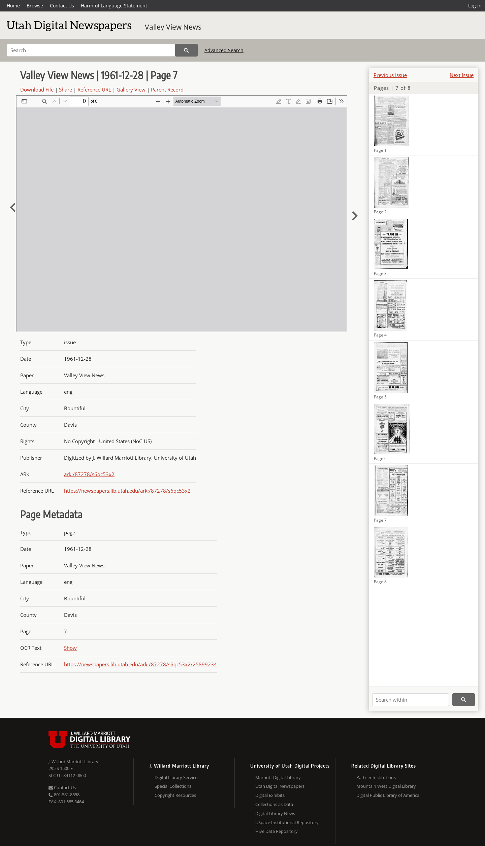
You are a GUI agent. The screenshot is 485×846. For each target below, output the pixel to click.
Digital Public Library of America (387, 795)
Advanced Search (224, 50)
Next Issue (462, 75)
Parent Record (167, 89)
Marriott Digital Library (278, 777)
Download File (37, 89)
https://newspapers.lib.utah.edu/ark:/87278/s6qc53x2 (127, 490)
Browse (35, 5)
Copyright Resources (175, 795)
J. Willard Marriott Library (73, 762)
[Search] (91, 50)
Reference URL (94, 89)
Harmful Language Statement (114, 5)
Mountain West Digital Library (386, 786)
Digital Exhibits (270, 795)
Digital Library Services (177, 777)
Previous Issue (390, 75)
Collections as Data (274, 804)
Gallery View (131, 89)
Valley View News (173, 27)
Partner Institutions (376, 777)
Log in (475, 5)
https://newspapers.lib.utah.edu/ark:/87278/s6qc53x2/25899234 (140, 664)
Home (13, 5)
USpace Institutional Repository (287, 822)
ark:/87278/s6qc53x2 (89, 474)
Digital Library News (275, 813)
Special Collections (173, 786)
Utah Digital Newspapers (279, 786)
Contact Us (62, 5)
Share (65, 89)
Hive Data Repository (276, 831)
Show (70, 647)
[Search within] (410, 699)
